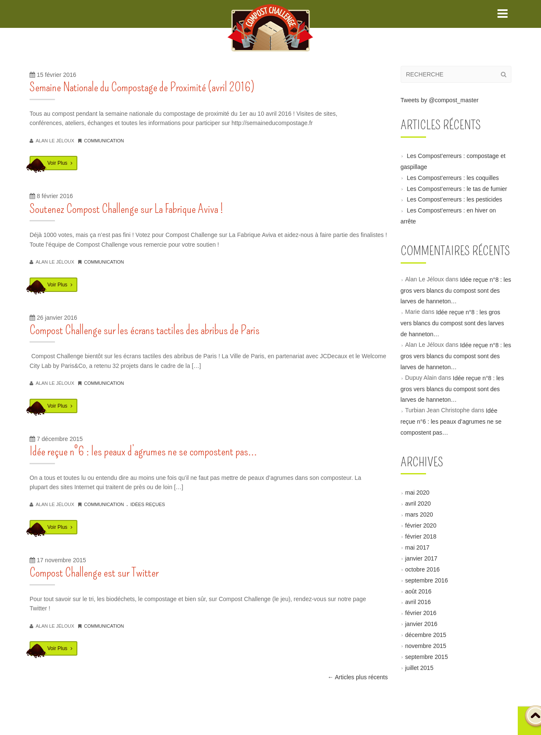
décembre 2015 (425, 635)
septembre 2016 (426, 580)
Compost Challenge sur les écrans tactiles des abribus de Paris (145, 330)
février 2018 (421, 536)
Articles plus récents (358, 677)
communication (104, 140)
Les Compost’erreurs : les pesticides (454, 199)
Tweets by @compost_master (440, 100)
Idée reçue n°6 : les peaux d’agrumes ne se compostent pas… (143, 451)
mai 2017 (417, 547)
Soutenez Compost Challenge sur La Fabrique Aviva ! (126, 208)
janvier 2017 (421, 558)
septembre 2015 (426, 656)
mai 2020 (417, 492)
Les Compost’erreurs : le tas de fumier (457, 188)
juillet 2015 (419, 667)
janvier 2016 (421, 624)
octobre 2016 (422, 569)
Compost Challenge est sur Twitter (94, 572)
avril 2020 (418, 503)
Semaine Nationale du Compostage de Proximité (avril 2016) (142, 87)
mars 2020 (419, 514)
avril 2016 (418, 602)
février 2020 (421, 525)
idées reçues (147, 504)
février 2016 (421, 613)
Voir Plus (59, 163)
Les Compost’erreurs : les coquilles (453, 177)
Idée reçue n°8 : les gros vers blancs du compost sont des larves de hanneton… (456, 290)
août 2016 (418, 591)
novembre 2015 (425, 645)
